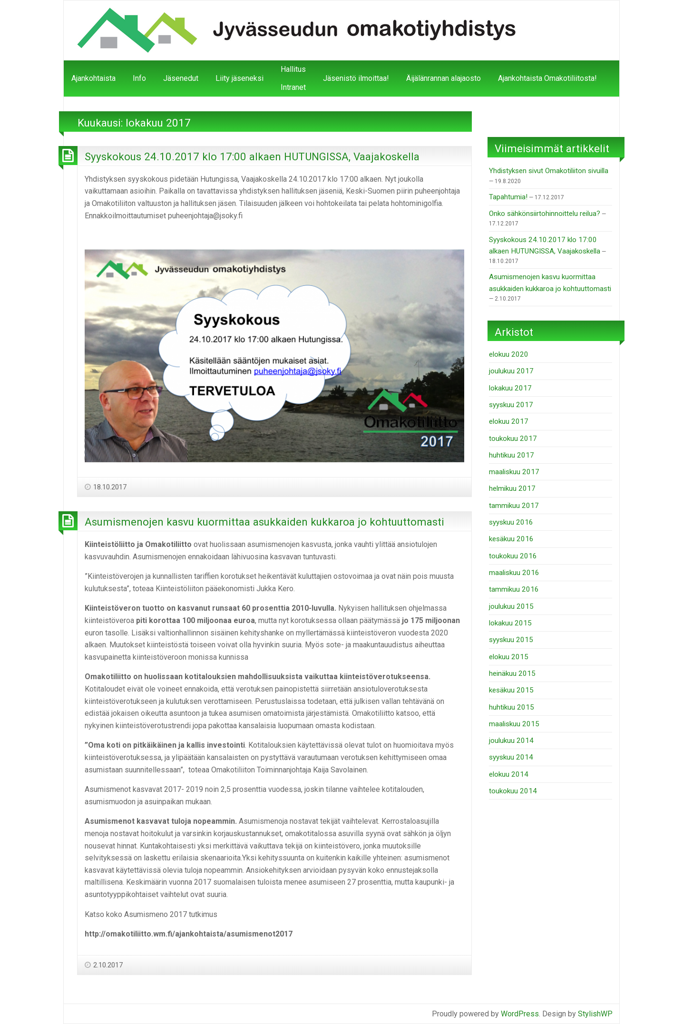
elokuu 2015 (508, 657)
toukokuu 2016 (513, 556)
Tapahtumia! (508, 197)
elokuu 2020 (508, 354)
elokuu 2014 (508, 774)
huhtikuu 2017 (511, 455)
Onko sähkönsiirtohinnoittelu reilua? (544, 213)
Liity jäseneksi (239, 78)
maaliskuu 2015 (514, 724)
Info (139, 78)
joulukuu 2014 (511, 740)
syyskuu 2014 (511, 757)
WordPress (520, 1013)
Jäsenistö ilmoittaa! (356, 78)
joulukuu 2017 (511, 371)
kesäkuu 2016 (511, 539)
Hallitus (293, 69)
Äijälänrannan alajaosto (443, 78)
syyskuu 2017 (511, 404)
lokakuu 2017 (510, 388)
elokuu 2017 (508, 421)
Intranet (293, 87)
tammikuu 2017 (514, 505)
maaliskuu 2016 (514, 572)
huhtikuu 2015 (511, 707)
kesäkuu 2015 (511, 690)
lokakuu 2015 (510, 623)
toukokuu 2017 (513, 438)
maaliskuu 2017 (514, 472)
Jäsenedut (180, 78)
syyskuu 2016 (511, 522)
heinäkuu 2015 (512, 673)
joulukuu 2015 (511, 606)
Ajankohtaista (93, 78)
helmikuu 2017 (512, 488)
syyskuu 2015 (511, 639)
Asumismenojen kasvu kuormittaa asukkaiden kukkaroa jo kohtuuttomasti (264, 522)
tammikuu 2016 (514, 589)
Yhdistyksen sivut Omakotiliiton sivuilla (548, 170)
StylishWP (595, 1013)
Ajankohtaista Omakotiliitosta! (547, 78)
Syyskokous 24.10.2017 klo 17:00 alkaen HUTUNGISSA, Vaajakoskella (252, 156)
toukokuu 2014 (513, 791)
